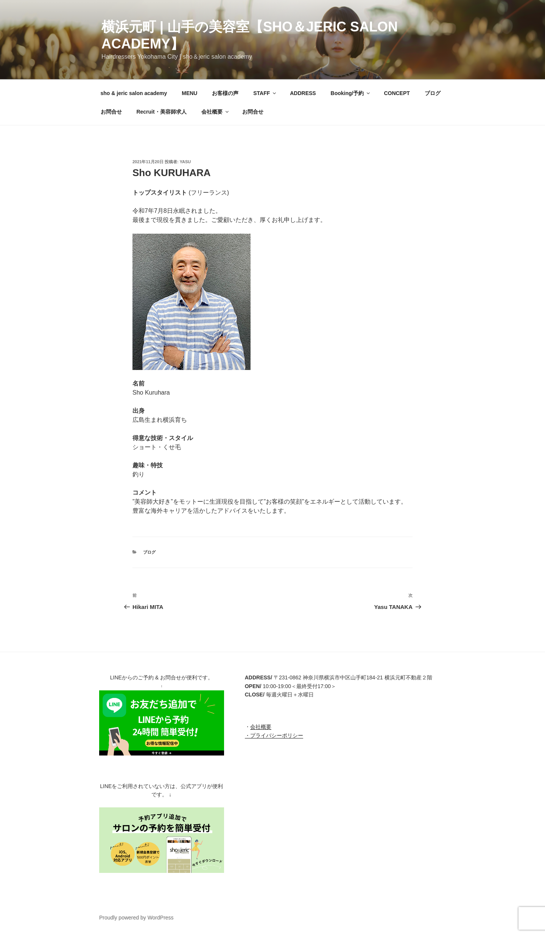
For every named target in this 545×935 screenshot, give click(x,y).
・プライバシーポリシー (274, 735)
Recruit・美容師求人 (161, 112)
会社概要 (215, 112)
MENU (189, 93)
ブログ (433, 93)
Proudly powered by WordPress (136, 918)
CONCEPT (397, 93)
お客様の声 (225, 93)
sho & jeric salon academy (134, 93)
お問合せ (111, 112)
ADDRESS (303, 93)
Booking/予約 (351, 93)
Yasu (185, 161)
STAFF (265, 93)
